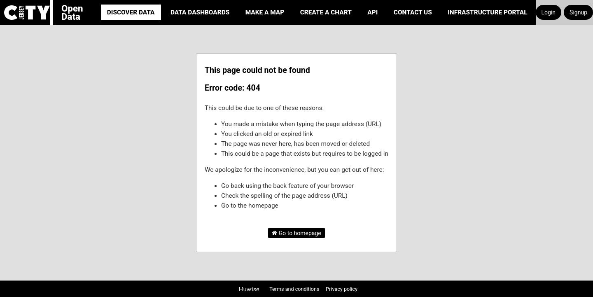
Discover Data (131, 12)
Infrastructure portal (487, 12)
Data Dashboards (199, 12)
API (372, 12)
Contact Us (413, 12)
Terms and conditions (294, 289)
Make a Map (265, 12)
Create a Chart (326, 12)
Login (549, 12)
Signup (578, 12)
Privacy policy (341, 289)
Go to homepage (296, 232)
